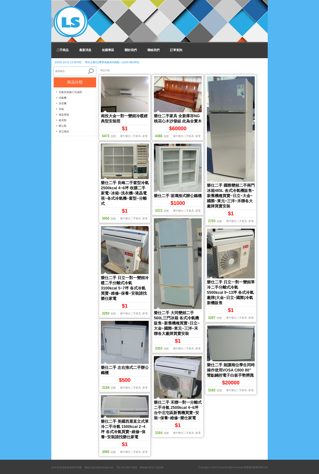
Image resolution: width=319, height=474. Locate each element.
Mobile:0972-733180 (151, 467)
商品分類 (105, 70)
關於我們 (131, 50)
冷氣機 (62, 97)
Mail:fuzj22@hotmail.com (98, 467)
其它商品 (64, 131)
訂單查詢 (176, 50)
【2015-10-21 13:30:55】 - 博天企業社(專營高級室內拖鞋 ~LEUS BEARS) (96, 62)
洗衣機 (62, 103)
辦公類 (62, 125)
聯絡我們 (153, 50)
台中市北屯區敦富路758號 (66, 467)
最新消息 (85, 50)
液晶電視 (64, 114)
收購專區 (108, 50)
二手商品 (62, 50)
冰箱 (61, 109)
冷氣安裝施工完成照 (70, 92)
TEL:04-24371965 (126, 467)
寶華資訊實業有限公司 (256, 467)
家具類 (62, 120)
